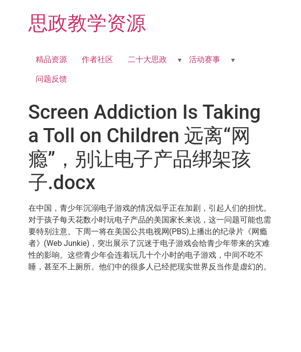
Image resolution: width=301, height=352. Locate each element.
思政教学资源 (87, 23)
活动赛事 (204, 59)
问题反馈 (51, 79)
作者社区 (97, 59)
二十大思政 (147, 59)
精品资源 (51, 59)
